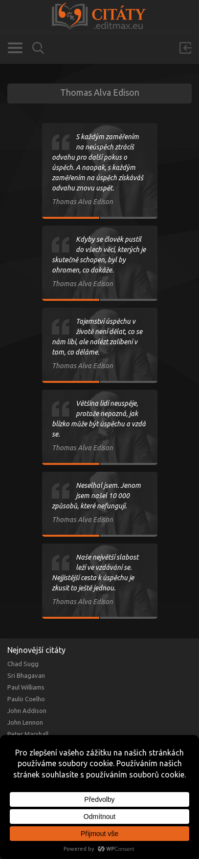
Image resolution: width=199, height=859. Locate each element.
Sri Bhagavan (26, 675)
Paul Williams (25, 687)
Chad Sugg (23, 663)
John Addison (26, 710)
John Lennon (25, 722)
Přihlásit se (185, 48)
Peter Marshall (27, 734)
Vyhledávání (38, 48)
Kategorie (14, 47)
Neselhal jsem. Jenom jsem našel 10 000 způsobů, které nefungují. (96, 496)
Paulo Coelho (26, 698)
